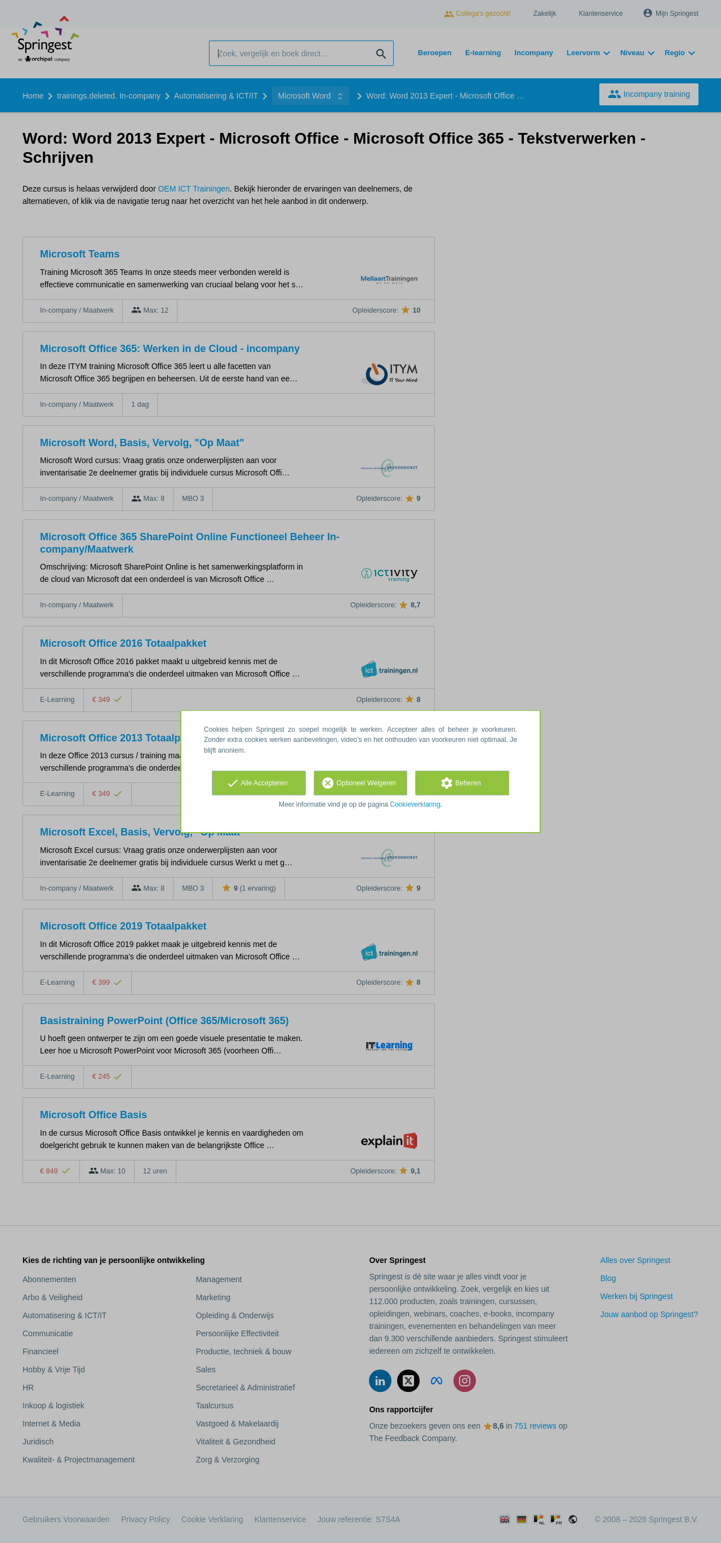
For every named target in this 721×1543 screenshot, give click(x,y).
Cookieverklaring (415, 804)
